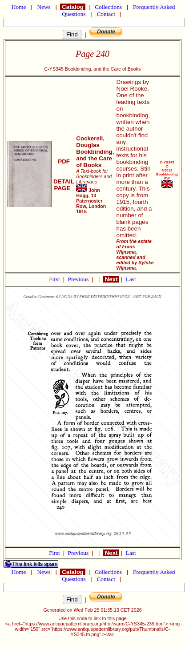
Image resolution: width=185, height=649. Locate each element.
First (55, 279)
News (44, 7)
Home (19, 7)
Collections (108, 7)
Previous (79, 279)
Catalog (72, 7)
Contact (106, 14)
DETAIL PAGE (63, 181)
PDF (64, 161)
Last (131, 279)
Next (111, 279)
